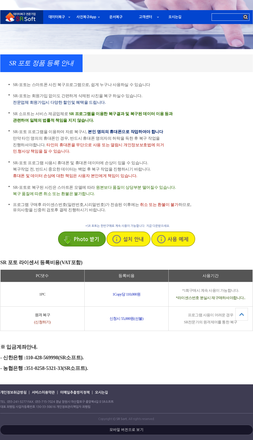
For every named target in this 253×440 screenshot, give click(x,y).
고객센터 (145, 17)
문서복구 (115, 17)
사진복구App (86, 17)
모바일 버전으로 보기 (126, 430)
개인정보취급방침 (13, 392)
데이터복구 (56, 17)
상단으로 (241, 314)
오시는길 (175, 17)
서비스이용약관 (43, 392)
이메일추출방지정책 (75, 392)
